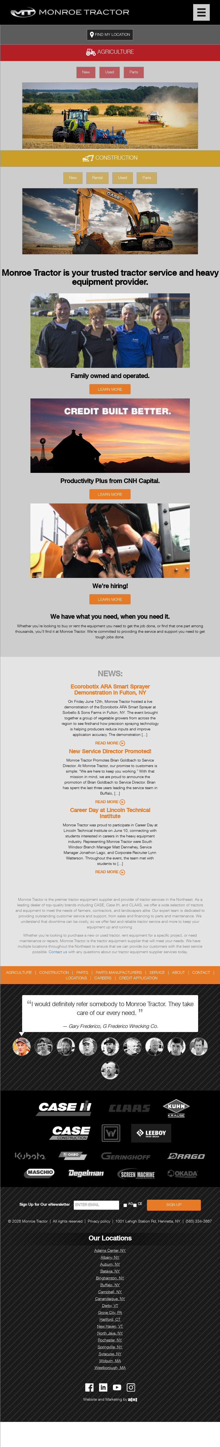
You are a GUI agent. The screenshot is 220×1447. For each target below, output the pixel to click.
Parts (134, 72)
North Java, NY (110, 1334)
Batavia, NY (110, 1272)
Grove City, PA (110, 1313)
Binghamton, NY (110, 1278)
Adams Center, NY (110, 1251)
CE (140, 1204)
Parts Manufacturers (119, 973)
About (178, 973)
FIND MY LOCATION (110, 35)
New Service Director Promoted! (110, 752)
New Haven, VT (110, 1327)
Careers (103, 978)
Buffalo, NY (110, 1285)
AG (130, 1204)
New (86, 72)
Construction (110, 158)
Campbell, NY (110, 1292)
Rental (97, 178)
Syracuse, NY (110, 1354)
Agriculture (110, 52)
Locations (76, 978)
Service (157, 973)
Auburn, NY (110, 1265)
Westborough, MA (110, 1368)
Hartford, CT (110, 1320)
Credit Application (138, 978)
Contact (201, 973)
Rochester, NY (110, 1341)
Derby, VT (110, 1306)
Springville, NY (110, 1347)
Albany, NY (110, 1258)
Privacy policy (99, 1222)
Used (109, 72)
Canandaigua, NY (110, 1299)
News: (110, 675)
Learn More (110, 390)
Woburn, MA (110, 1361)
